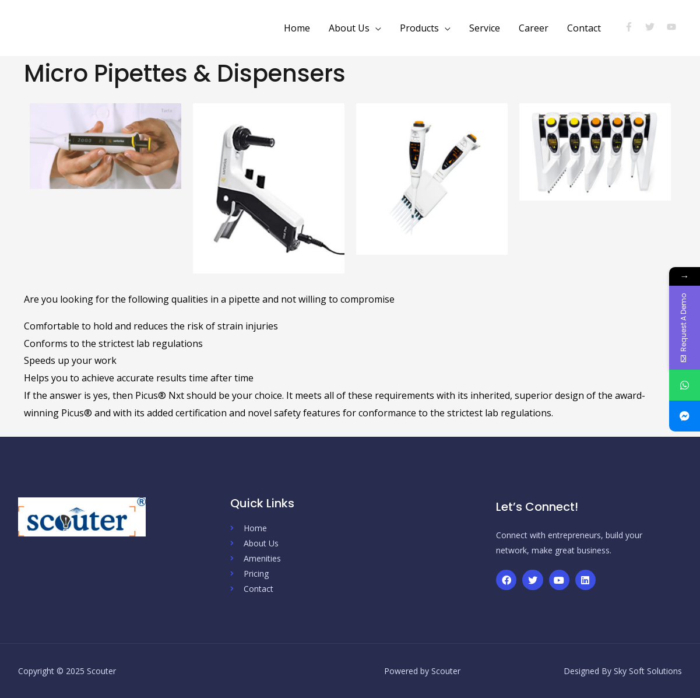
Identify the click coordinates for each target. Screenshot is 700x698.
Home (297, 28)
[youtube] (673, 26)
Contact (584, 28)
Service (484, 28)
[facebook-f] (633, 26)
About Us (349, 28)
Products (419, 28)
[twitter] (654, 26)
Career (533, 28)
